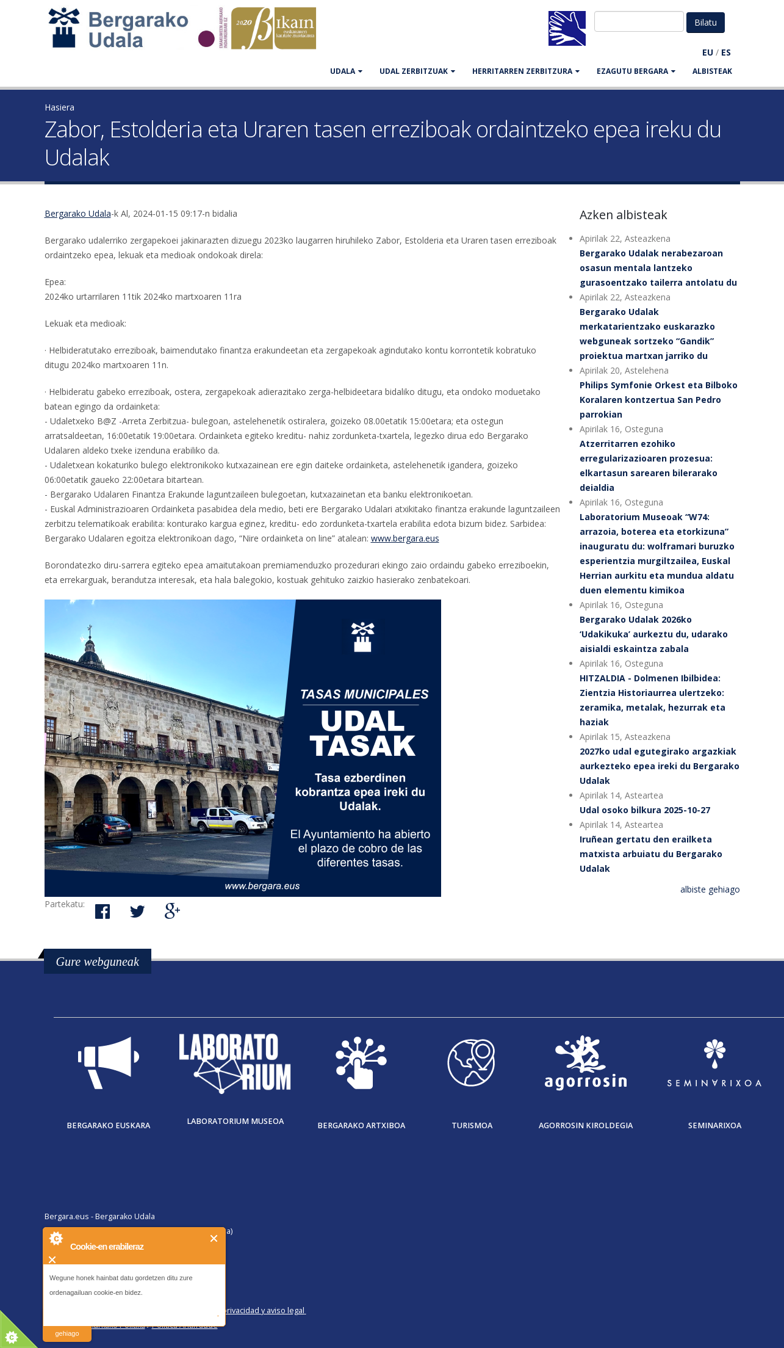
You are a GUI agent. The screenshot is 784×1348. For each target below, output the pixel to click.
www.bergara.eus (405, 538)
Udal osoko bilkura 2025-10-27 (645, 810)
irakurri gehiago (67, 1325)
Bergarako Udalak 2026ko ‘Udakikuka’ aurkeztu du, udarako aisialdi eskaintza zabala (654, 634)
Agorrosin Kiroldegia (586, 1125)
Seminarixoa (714, 1125)
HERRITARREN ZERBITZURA (526, 71)
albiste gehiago (710, 889)
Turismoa (471, 1125)
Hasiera (59, 107)
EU (707, 52)
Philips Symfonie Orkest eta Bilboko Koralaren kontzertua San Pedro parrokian (659, 399)
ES (726, 52)
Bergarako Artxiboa (361, 1125)
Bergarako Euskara (108, 1125)
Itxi (214, 1238)
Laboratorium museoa (235, 1121)
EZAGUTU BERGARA (636, 71)
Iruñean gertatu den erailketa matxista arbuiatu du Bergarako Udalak (651, 853)
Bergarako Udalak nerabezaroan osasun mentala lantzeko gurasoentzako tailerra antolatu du (658, 267)
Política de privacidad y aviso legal (243, 1310)
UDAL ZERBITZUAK (417, 71)
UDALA (346, 71)
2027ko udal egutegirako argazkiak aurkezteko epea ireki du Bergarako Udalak (659, 765)
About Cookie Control (55, 1238)
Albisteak (712, 71)
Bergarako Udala (78, 213)
